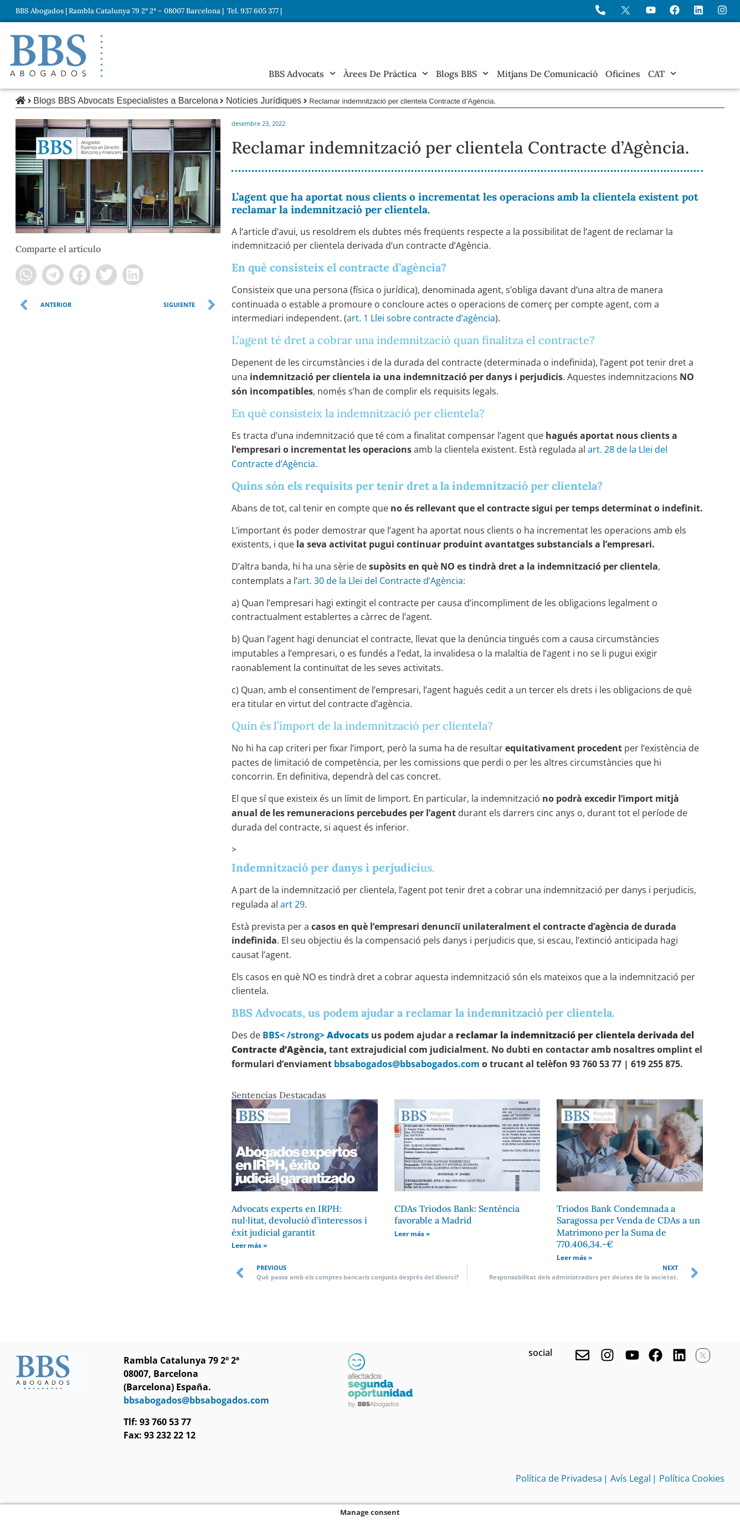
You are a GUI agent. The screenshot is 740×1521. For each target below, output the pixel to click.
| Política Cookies (688, 1478)
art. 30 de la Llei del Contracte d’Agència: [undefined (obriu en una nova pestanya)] (381, 581)
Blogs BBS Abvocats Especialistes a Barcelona (125, 100)
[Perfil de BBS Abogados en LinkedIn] (698, 10)
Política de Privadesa (559, 1478)
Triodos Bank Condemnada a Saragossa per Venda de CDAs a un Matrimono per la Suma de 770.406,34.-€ (628, 1226)
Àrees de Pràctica (385, 73)
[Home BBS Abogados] (56, 55)
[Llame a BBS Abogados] (600, 10)
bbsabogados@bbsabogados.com (407, 1064)
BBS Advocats (302, 73)
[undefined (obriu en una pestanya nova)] (316, 1035)
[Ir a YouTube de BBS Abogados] (651, 10)
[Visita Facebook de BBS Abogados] (675, 10)
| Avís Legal (627, 1478)
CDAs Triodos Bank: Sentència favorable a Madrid (457, 1214)
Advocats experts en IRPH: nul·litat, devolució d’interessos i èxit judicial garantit (299, 1220)
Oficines (622, 73)
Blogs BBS (462, 73)
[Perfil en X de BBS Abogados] (625, 10)
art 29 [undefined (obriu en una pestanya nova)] (292, 904)
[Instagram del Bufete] (722, 10)
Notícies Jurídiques (263, 100)
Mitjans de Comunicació (547, 73)
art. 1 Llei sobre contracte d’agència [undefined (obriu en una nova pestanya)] (421, 318)
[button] (26, 274)
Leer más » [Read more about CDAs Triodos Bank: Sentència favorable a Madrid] (412, 1233)
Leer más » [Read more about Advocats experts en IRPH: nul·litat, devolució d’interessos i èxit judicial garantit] (249, 1245)
